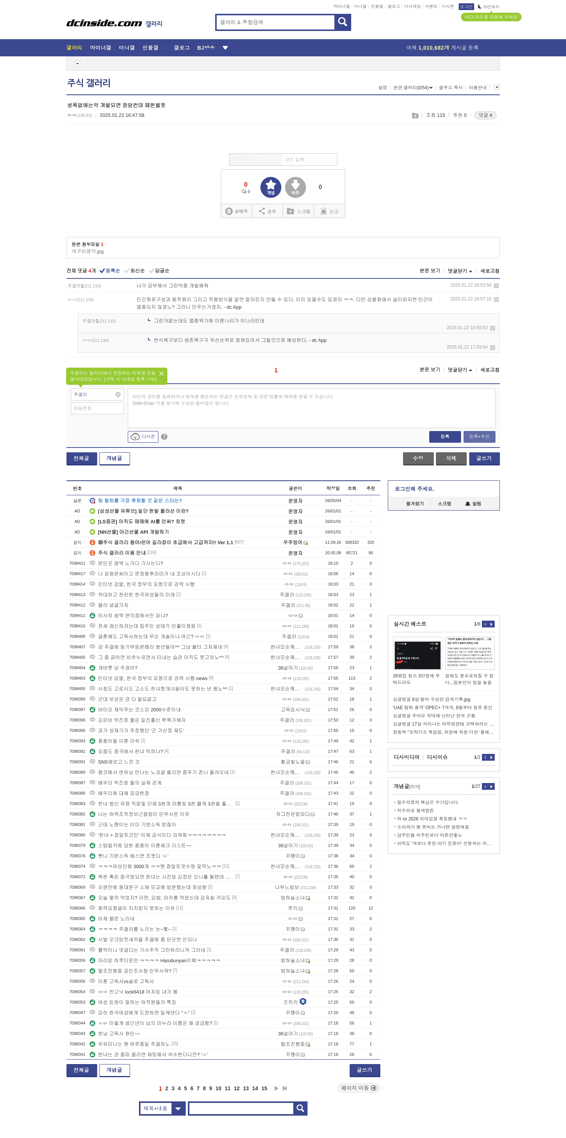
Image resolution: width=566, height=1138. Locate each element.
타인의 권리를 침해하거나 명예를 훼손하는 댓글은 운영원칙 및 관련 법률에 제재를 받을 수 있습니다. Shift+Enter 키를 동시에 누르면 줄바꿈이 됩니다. (233, 400)
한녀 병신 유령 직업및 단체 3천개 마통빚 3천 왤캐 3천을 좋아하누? (162, 804)
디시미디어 (407, 757)
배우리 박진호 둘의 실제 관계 (125, 783)
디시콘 (448, 6)
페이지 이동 (359, 1088)
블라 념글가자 (109, 605)
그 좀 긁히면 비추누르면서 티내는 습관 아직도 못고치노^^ (156, 657)
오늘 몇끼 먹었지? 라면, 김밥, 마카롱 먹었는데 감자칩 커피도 (160, 898)
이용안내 (478, 87)
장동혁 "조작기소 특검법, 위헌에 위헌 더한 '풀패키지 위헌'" (444, 732)
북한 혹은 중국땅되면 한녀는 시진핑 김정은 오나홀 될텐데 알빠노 (162, 877)
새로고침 (490, 271)
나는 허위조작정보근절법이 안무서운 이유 (139, 814)
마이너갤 (342, 6)
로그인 (466, 6)
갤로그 (394, 6)
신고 (329, 211)
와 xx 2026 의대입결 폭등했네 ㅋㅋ (432, 818)
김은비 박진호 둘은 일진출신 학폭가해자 (138, 720)
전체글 (81, 458)
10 (219, 1088)
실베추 (236, 211)
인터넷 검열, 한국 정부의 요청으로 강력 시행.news (148, 678)
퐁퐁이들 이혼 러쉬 (114, 741)
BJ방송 (206, 48)
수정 (418, 458)
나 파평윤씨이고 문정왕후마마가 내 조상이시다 (145, 574)
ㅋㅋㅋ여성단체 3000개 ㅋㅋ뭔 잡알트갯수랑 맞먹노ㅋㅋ (155, 866)
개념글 (114, 458)
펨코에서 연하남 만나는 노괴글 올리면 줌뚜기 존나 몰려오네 (159, 772)
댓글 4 (485, 115)
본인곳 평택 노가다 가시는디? (126, 563)
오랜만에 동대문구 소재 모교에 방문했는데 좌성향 (148, 887)
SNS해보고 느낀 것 (115, 762)
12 (237, 1088)
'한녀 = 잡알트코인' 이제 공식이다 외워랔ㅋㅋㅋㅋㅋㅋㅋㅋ (158, 835)
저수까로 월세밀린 (415, 810)
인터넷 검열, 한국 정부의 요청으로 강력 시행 (142, 584)
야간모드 (489, 6)
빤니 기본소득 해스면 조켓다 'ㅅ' (129, 856)
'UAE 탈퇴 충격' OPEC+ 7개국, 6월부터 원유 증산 (442, 707)
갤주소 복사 (451, 87)
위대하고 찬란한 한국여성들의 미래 (132, 595)
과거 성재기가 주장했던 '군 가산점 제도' (137, 730)
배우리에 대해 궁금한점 (119, 793)
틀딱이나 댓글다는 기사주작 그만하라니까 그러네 (147, 950)
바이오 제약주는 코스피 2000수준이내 (135, 710)
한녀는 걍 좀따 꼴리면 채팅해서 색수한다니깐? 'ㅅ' (149, 1054)
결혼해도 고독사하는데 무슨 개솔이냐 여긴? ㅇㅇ (147, 636)
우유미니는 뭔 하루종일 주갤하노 (130, 1044)
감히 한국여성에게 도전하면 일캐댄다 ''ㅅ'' (139, 1013)
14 (255, 1088)
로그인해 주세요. (414, 489)
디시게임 (412, 6)
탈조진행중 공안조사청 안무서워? (130, 971)
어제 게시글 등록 (442, 48)
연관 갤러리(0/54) (413, 87)
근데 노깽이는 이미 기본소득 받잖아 (133, 824)
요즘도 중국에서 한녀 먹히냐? (126, 751)
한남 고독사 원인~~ (115, 1033)
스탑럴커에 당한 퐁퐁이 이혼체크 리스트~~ (141, 845)
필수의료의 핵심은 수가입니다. (428, 802)
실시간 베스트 (410, 624)
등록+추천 (479, 436)
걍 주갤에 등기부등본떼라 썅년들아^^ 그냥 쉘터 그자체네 (156, 647)
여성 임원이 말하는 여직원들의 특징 (133, 1002)
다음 (276, 1088)
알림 (473, 503)
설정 (382, 87)
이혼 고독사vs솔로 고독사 (122, 981)
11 (228, 1088)
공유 (267, 211)
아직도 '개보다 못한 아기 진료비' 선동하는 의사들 (446, 843)
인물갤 (377, 6)
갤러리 (75, 48)
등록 (444, 436)
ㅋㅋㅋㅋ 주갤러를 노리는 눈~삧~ (130, 929)
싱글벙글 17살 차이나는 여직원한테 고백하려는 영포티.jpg (444, 724)
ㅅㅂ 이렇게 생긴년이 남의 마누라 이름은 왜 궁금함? (151, 1023)
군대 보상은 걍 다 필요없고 (123, 699)
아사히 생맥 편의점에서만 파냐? (129, 615)
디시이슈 (437, 757)
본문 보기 (430, 271)
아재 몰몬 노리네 (112, 919)
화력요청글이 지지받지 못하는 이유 (132, 908)
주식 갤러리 (89, 83)
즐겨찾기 (415, 503)
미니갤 (360, 6)
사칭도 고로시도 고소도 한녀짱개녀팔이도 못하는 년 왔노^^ (158, 689)
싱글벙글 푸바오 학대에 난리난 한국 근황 (434, 715)
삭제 (496, 285)
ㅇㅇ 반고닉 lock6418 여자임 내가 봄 (133, 992)
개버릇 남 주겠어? (113, 668)
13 (246, 1088)
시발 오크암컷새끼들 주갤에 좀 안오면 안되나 (143, 939)
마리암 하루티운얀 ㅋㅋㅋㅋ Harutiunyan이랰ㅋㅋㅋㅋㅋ (155, 960)
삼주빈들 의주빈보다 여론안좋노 (430, 835)
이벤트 (431, 6)
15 (264, 1088)
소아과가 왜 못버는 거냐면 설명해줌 (433, 827)
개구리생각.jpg (88, 251)
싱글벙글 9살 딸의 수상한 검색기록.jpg (431, 699)
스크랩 (414, 115)
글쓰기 (484, 458)
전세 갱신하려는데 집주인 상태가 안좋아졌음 (142, 626)
